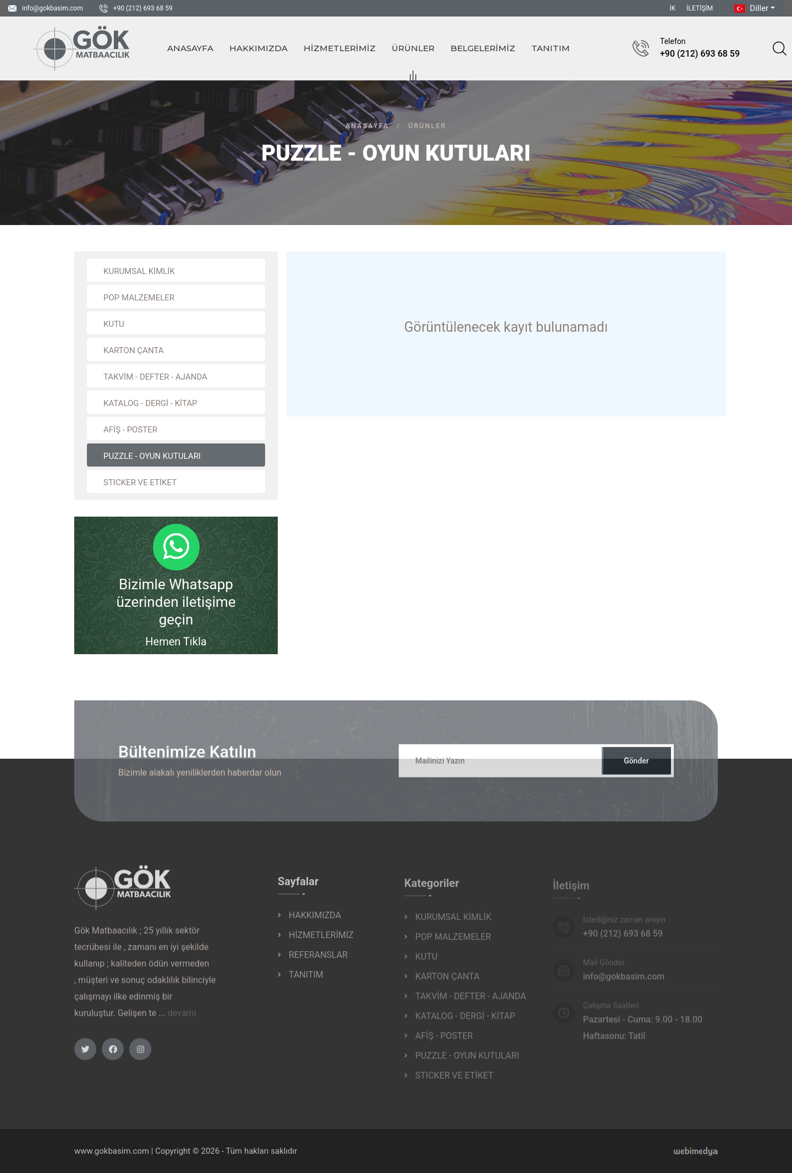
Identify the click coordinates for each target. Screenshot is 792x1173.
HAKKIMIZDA (258, 48)
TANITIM (550, 48)
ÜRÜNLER (413, 50)
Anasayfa (367, 126)
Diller (750, 8)
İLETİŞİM (699, 8)
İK (673, 8)
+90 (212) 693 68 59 (143, 8)
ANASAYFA (190, 48)
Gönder (636, 768)
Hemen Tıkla (175, 641)
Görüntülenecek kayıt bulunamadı (506, 327)
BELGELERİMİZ (482, 48)
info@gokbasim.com (52, 8)
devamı (182, 1021)
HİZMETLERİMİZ (340, 48)
